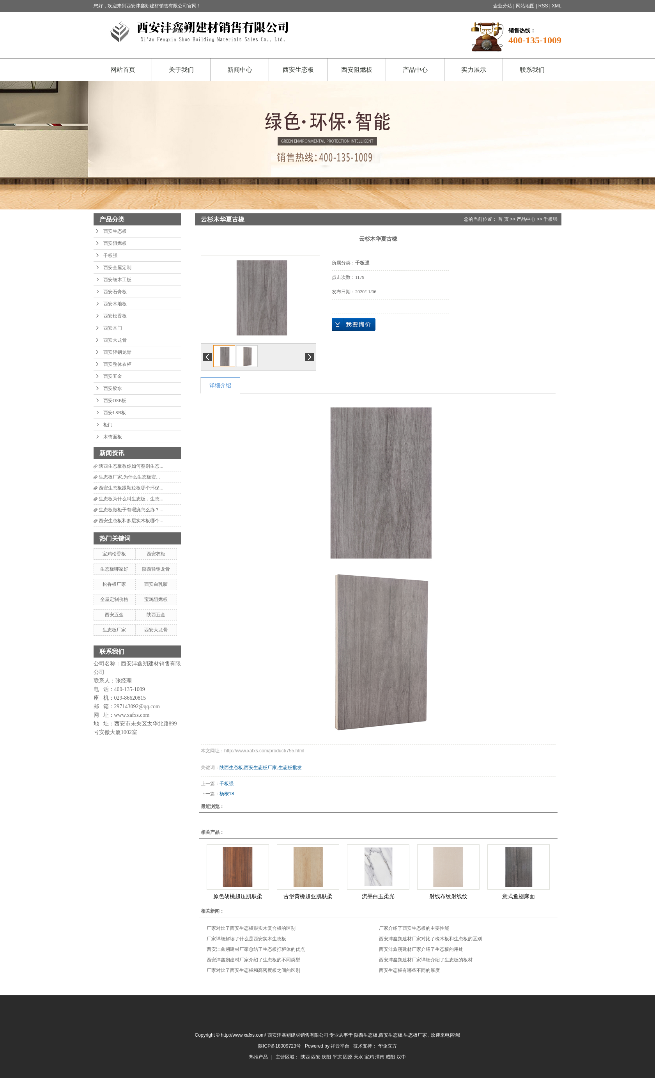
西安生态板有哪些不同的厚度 (409, 970)
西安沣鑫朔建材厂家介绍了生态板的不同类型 (253, 960)
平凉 (338, 1057)
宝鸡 (370, 1057)
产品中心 (415, 69)
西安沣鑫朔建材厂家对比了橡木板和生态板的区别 (430, 938)
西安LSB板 (114, 412)
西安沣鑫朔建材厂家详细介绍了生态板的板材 (426, 960)
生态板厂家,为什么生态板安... (129, 477)
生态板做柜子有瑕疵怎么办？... (131, 509)
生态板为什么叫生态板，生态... (131, 499)
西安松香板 (115, 316)
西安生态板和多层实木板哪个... (131, 520)
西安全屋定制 (117, 267)
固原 (348, 1057)
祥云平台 (340, 1046)
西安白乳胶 (156, 584)
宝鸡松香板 (114, 554)
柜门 (108, 424)
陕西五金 (156, 614)
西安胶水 (112, 388)
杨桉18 (227, 793)
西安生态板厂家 (260, 767)
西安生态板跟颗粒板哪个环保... (131, 488)
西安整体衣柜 (117, 364)
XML (556, 6)
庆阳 (327, 1057)
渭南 (380, 1057)
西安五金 (112, 376)
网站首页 (122, 69)
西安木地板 (115, 304)
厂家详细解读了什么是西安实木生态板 (246, 938)
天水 (359, 1057)
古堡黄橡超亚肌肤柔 (308, 896)
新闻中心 (239, 69)
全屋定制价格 (114, 599)
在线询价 (353, 324)
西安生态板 (298, 69)
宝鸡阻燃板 (156, 599)
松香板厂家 (114, 584)
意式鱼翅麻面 (518, 896)
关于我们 (181, 69)
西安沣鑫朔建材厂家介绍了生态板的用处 (421, 949)
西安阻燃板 (356, 69)
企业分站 (502, 6)
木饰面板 (112, 437)
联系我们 (532, 69)
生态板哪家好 (114, 569)
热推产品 (258, 1057)
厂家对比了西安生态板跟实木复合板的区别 (251, 928)
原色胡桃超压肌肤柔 (237, 896)
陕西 (306, 1057)
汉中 (401, 1057)
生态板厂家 (114, 630)
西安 (316, 1057)
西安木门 (112, 328)
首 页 (503, 219)
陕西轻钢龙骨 (156, 569)
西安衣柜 (156, 554)
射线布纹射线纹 (448, 896)
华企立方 (387, 1046)
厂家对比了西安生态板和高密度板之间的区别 (253, 970)
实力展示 (473, 69)
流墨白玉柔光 (378, 896)
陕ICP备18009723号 (279, 1046)
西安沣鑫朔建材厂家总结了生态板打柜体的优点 (256, 949)
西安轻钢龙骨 (117, 352)
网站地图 (526, 6)
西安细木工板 (117, 279)
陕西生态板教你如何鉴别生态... (131, 466)
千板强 (110, 255)
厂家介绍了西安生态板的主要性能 (414, 928)
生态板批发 (290, 767)
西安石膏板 (115, 291)
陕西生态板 (231, 767)
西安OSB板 (114, 400)
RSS (543, 6)
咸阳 (391, 1057)
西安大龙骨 (115, 340)
